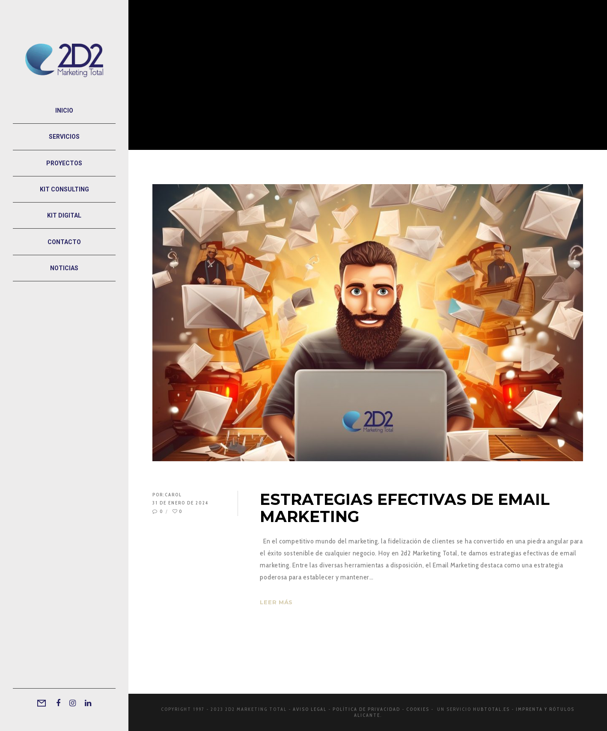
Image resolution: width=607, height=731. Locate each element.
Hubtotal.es (491, 709)
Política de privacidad (366, 709)
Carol (173, 495)
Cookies (417, 709)
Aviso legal (310, 709)
